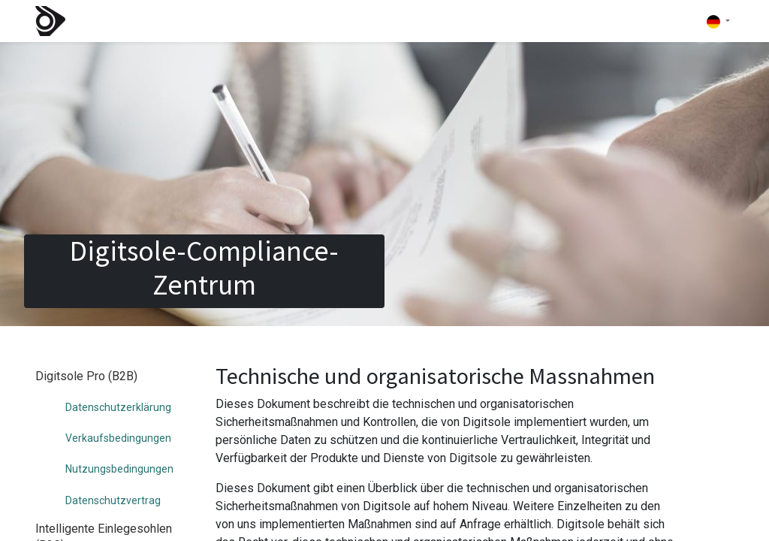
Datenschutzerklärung (118, 407)
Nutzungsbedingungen (119, 469)
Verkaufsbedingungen (118, 438)
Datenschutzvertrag (113, 500)
